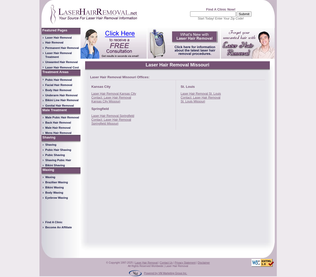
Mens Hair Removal (58, 132)
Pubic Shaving (55, 155)
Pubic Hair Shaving (58, 149)
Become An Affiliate (58, 227)
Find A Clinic (53, 222)
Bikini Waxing (54, 187)
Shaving (50, 144)
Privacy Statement (185, 262)
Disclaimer (204, 262)
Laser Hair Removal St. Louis (201, 94)
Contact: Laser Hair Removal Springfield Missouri (111, 121)
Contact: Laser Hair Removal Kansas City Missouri (111, 99)
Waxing (50, 177)
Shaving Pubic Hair (58, 160)
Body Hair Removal (58, 90)
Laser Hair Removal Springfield (112, 116)
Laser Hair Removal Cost (62, 67)
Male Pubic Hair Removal (62, 117)
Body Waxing (54, 192)
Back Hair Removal (58, 122)
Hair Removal (54, 42)
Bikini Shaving (55, 165)
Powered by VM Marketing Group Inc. (165, 273)
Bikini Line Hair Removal (62, 100)
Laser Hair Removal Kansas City (113, 94)
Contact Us (166, 262)
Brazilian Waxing (56, 182)
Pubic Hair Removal (58, 79)
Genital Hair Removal (59, 105)
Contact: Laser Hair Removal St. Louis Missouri (200, 99)
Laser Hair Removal (58, 37)
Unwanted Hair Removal (61, 62)
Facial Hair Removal (58, 84)
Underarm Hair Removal (61, 95)
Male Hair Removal (58, 127)
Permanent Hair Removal (62, 47)
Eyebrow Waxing (56, 197)
